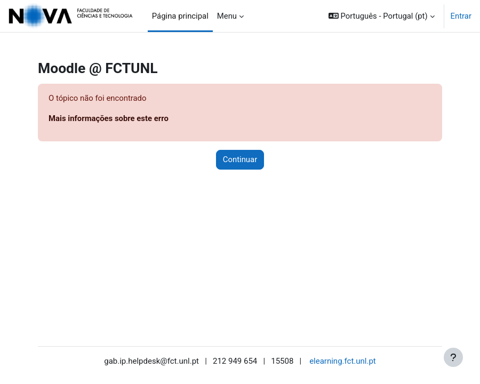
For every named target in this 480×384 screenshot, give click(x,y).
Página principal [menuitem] (180, 16)
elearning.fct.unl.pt (342, 361)
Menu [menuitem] (227, 16)
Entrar (461, 16)
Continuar (240, 159)
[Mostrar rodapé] (453, 357)
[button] (382, 16)
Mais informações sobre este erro (109, 118)
